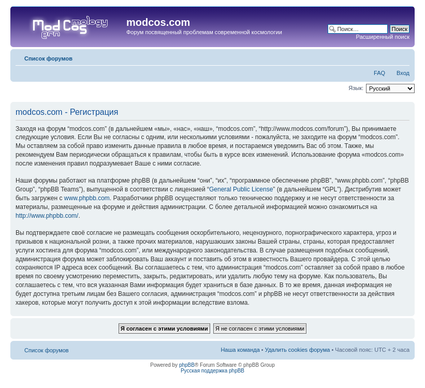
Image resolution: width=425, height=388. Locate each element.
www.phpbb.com (87, 198)
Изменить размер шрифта (401, 56)
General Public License (241, 189)
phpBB (187, 365)
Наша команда (240, 350)
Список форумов (48, 58)
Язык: (355, 88)
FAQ (379, 73)
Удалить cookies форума (297, 350)
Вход (403, 73)
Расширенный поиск (382, 37)
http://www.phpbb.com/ (47, 215)
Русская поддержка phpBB (212, 371)
